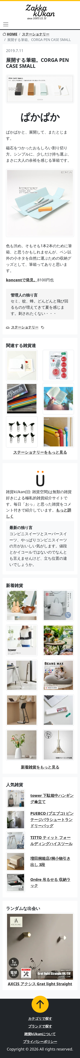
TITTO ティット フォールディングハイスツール (51, 840)
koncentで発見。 (21, 279)
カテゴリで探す (40, 1018)
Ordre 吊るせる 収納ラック (50, 882)
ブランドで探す (40, 1026)
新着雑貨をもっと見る (40, 767)
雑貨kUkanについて (40, 1034)
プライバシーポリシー (40, 1041)
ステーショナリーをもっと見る (40, 452)
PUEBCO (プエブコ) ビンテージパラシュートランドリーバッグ (51, 819)
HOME (10, 34)
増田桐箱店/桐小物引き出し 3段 (50, 861)
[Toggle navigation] (6, 24)
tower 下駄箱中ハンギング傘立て (52, 798)
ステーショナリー (35, 34)
